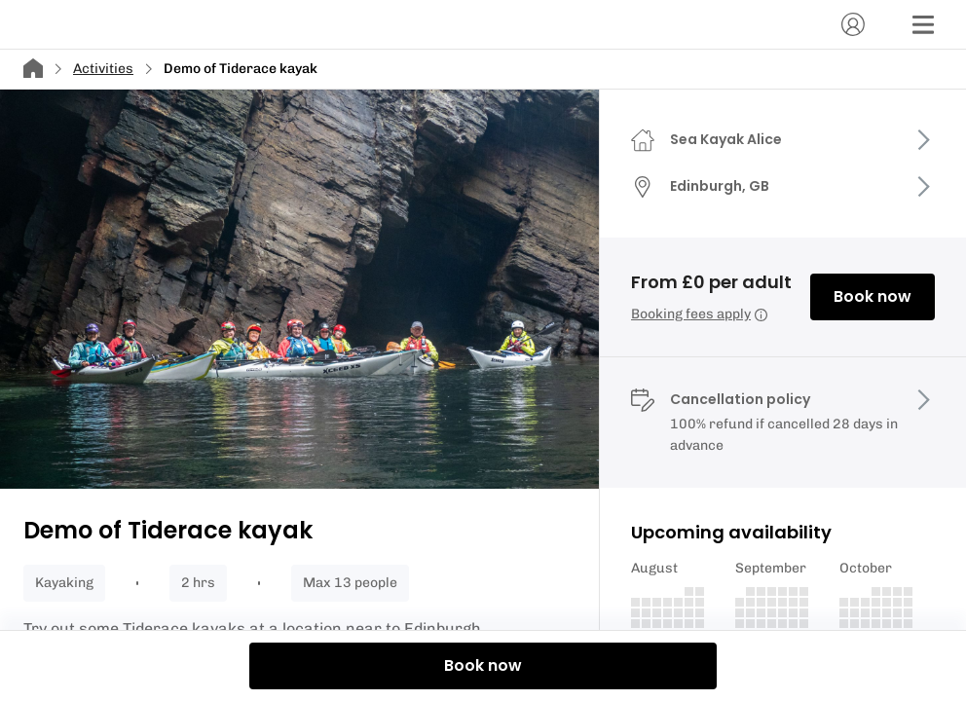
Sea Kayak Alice (726, 139)
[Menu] (923, 24)
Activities (103, 68)
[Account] (853, 24)
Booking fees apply (699, 314)
